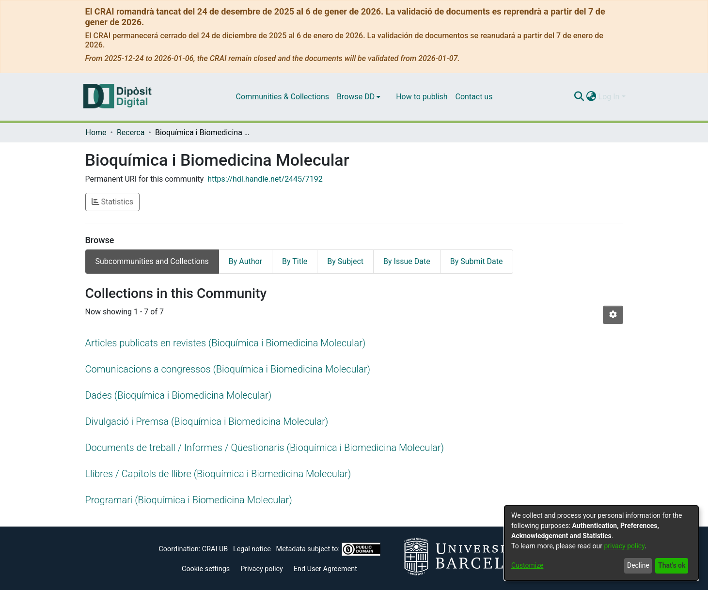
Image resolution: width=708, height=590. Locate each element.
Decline (638, 565)
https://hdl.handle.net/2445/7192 (264, 179)
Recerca (131, 132)
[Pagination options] (613, 315)
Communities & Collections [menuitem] (282, 96)
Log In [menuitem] (609, 96)
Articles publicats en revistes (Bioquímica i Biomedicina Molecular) (225, 343)
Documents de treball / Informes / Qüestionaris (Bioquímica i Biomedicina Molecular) (264, 447)
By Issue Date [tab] (406, 261)
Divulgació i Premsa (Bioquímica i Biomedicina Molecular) (207, 421)
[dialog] (601, 543)
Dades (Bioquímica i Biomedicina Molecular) (178, 395)
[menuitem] (358, 97)
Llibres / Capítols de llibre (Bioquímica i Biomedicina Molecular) (218, 474)
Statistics (113, 201)
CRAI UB (215, 549)
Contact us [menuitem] (473, 96)
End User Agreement (325, 569)
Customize (527, 565)
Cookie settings (206, 569)
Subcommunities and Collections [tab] (152, 261)
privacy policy (624, 546)
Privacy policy (261, 569)
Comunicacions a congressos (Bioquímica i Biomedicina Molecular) (227, 369)
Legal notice (252, 549)
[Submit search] (579, 97)
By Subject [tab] (345, 261)
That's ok (671, 565)
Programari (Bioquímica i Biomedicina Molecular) (188, 500)
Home (96, 132)
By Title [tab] (294, 261)
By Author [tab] (245, 261)
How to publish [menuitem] (421, 96)
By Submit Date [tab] (476, 261)
